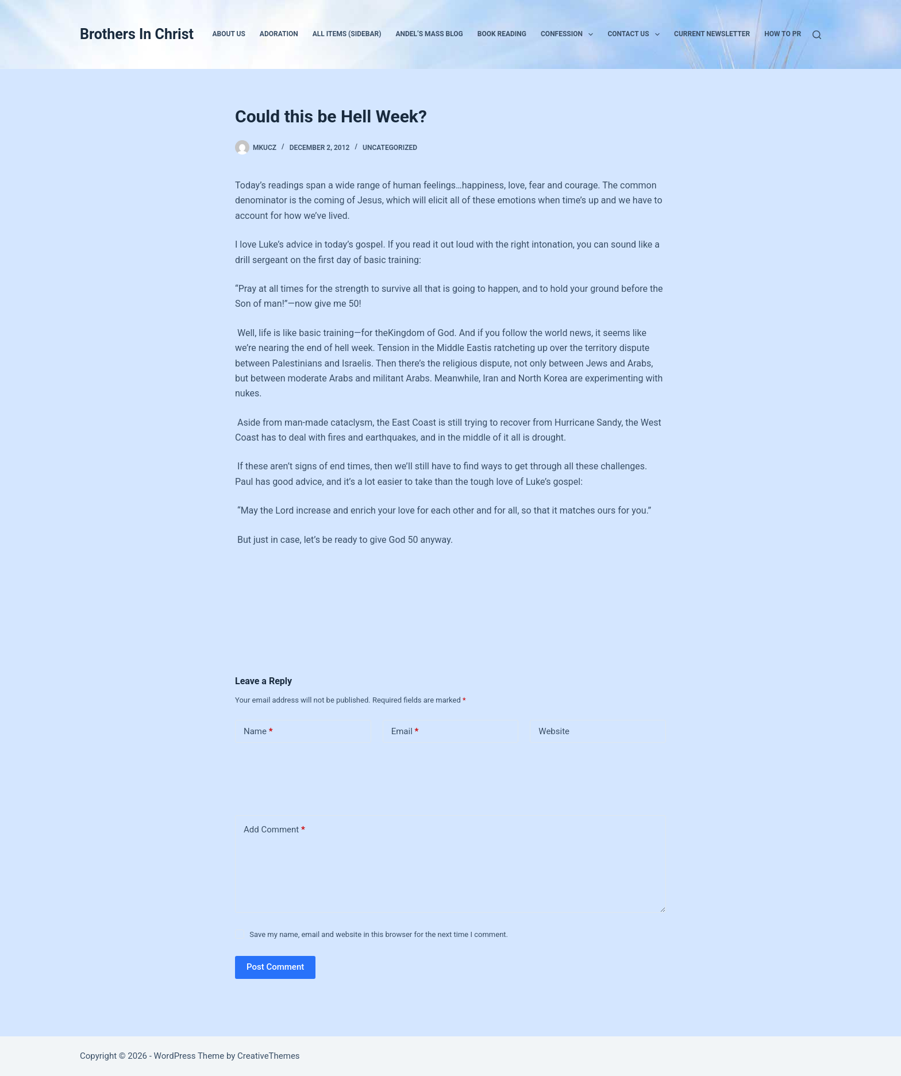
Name (258, 731)
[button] (591, 34)
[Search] (817, 34)
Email (405, 731)
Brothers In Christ (137, 34)
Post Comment (275, 967)
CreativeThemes (268, 1056)
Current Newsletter (712, 34)
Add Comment (274, 830)
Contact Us (635, 34)
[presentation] (313, 777)
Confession (569, 34)
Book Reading (502, 34)
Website (553, 731)
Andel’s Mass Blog (429, 34)
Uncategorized (390, 148)
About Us (229, 34)
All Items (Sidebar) (347, 34)
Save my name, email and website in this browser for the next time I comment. (378, 934)
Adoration (279, 34)
